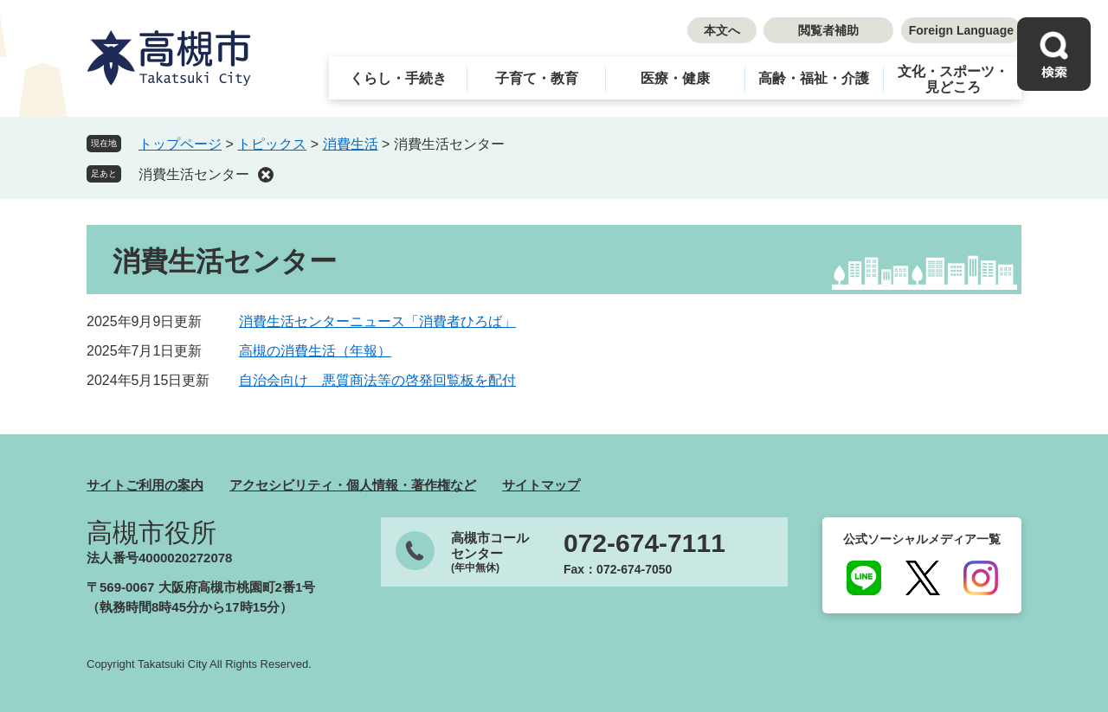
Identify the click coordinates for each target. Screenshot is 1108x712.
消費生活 (350, 144)
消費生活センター (193, 174)
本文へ (722, 30)
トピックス (271, 144)
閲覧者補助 (828, 30)
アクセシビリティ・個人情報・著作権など (352, 485)
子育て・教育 (536, 78)
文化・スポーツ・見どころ (953, 79)
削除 (266, 175)
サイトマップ (541, 485)
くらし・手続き (398, 78)
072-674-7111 (644, 543)
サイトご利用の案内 (145, 485)
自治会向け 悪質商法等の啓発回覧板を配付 (377, 380)
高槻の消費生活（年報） (315, 350)
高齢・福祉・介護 (813, 78)
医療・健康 (675, 78)
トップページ (180, 144)
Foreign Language (961, 30)
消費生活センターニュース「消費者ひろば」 (377, 321)
